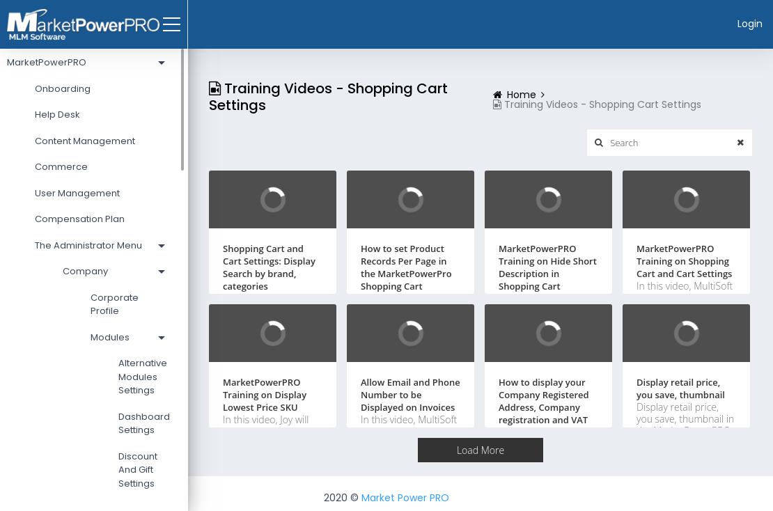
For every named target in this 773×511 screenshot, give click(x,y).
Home (521, 95)
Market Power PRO (405, 498)
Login (750, 24)
